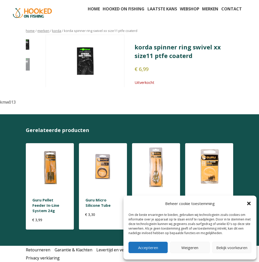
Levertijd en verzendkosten (122, 250)
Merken (210, 9)
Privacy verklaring (43, 258)
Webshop (189, 9)
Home (94, 9)
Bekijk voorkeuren (231, 247)
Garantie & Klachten (73, 250)
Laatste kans (162, 9)
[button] (248, 203)
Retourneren (38, 250)
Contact (231, 9)
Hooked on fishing (123, 9)
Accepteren (148, 247)
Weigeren (189, 247)
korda (56, 30)
